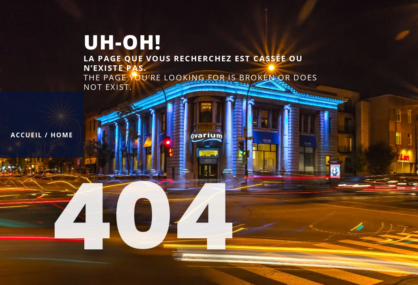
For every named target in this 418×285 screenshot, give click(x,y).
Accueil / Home (42, 135)
